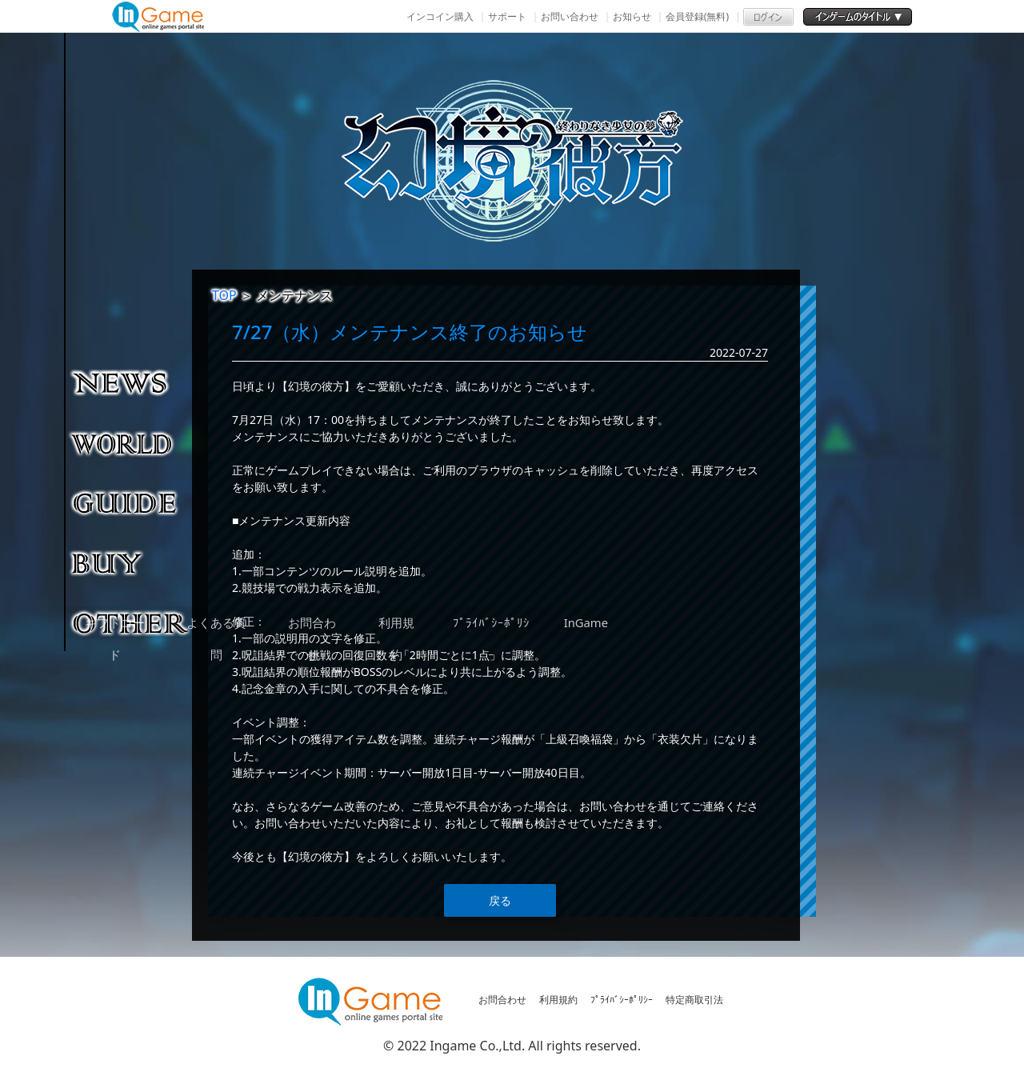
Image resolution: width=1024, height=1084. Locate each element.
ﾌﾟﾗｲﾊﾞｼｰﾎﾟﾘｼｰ (621, 999)
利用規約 (558, 999)
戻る (500, 900)
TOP (224, 295)
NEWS (131, 382)
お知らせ (632, 16)
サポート (507, 16)
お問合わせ (502, 999)
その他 (131, 622)
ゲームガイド (131, 502)
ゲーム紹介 (131, 442)
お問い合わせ (569, 16)
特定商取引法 (694, 999)
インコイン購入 (440, 16)
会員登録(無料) (697, 16)
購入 (131, 562)
